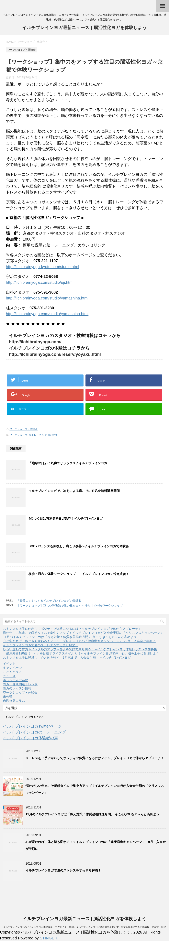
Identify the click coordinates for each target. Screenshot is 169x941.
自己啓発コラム (14, 700)
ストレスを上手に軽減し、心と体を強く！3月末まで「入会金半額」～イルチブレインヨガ (66, 657)
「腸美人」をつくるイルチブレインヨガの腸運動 (49, 600)
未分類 (7, 696)
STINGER (48, 938)
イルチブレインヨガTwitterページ (32, 726)
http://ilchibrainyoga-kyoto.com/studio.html (42, 267)
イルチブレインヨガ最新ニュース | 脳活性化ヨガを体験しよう (84, 28)
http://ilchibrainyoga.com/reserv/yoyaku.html (55, 354)
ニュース (9, 676)
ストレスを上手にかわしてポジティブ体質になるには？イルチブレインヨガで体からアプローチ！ (72, 628)
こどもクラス (12, 672)
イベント (9, 663)
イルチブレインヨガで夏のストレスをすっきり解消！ (40, 645)
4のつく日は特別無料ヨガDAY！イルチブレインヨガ (65, 518)
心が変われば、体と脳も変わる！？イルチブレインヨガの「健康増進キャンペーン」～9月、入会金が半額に (79, 641)
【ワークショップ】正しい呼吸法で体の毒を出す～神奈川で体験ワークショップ (70, 605)
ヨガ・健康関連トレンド (20, 684)
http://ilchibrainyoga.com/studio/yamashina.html (47, 298)
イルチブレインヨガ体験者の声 (30, 738)
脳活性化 (53, 435)
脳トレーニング (38, 435)
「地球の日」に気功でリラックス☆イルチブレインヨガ (67, 463)
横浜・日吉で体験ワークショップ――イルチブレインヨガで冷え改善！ (78, 574)
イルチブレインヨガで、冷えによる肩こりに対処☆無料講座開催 (74, 490)
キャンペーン (12, 667)
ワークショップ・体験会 (23, 429)
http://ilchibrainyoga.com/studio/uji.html (39, 282)
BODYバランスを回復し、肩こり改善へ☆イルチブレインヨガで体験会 (78, 546)
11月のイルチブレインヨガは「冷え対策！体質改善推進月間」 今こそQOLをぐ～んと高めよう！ (71, 637)
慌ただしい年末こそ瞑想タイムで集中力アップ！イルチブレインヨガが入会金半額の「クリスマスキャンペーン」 (83, 632)
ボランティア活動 (15, 680)
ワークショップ (18, 435)
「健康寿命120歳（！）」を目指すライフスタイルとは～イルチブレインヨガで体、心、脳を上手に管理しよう (81, 653)
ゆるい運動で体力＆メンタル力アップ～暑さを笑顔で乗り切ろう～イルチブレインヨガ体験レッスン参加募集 (80, 649)
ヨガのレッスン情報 (17, 688)
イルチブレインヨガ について (26, 717)
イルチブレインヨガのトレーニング (34, 732)
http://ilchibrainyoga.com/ (35, 341)
